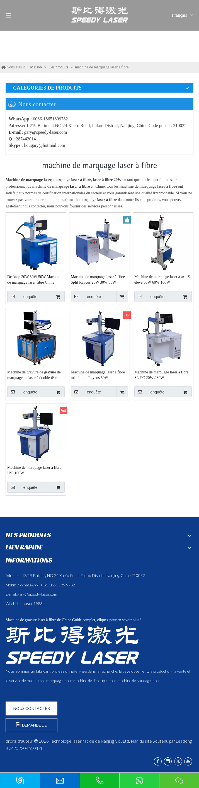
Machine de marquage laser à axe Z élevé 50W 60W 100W (162, 279)
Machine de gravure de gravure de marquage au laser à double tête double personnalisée (34, 375)
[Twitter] (178, 761)
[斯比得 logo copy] (72, 645)
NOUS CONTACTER (31, 708)
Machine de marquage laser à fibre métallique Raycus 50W (98, 375)
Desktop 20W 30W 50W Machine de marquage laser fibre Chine (33, 279)
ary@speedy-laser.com (46, 132)
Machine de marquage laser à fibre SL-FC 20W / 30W (161, 375)
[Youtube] (188, 761)
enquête (22, 296)
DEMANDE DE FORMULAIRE (31, 727)
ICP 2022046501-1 (24, 748)
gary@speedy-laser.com (37, 594)
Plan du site (141, 741)
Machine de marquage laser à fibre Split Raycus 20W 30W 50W (98, 279)
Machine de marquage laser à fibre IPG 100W (34, 470)
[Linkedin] (168, 761)
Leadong (184, 741)
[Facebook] (158, 761)
